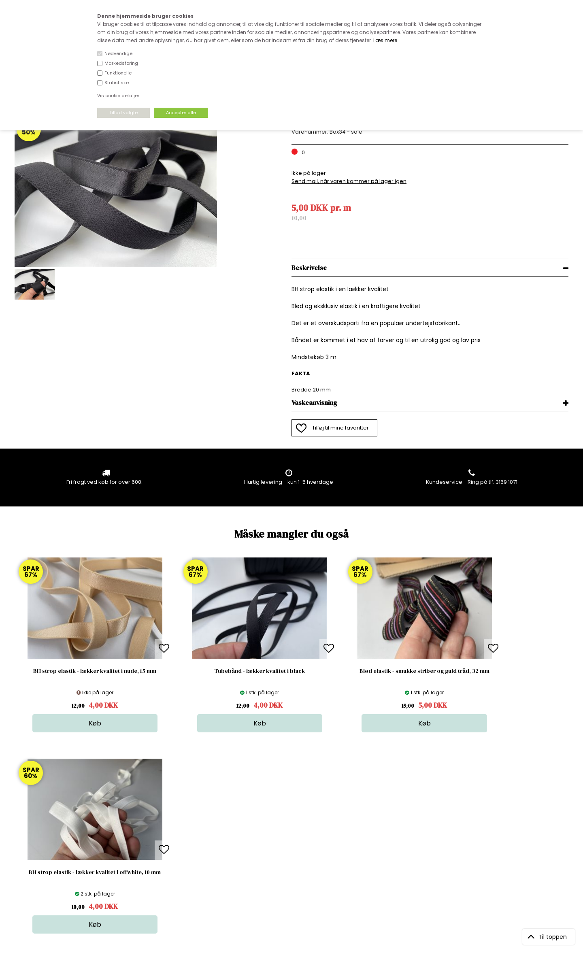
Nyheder (291, 843)
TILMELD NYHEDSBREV (487, 830)
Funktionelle (118, 73)
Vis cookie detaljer (118, 95)
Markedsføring (121, 63)
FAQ (152, 827)
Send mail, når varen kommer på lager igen (349, 181)
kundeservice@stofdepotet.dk (55, 851)
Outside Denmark (170, 843)
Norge (155, 835)
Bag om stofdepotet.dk (177, 819)
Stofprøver (294, 860)
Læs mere (385, 40)
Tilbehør (291, 835)
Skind (287, 819)
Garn (286, 827)
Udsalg (289, 851)
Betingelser (162, 851)
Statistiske (116, 82)
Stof (285, 811)
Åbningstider (164, 811)
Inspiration (294, 868)
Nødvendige (118, 53)
